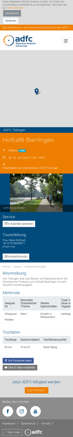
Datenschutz (30, 423)
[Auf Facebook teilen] (18, 360)
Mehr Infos (9, 246)
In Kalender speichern (19, 223)
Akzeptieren (12, 13)
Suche (17, 266)
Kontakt (47, 423)
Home (6, 266)
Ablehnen (10, 20)
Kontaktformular (16, 256)
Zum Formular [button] (36, 390)
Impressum (10, 423)
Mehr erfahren (15, 7)
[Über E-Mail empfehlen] (20, 367)
